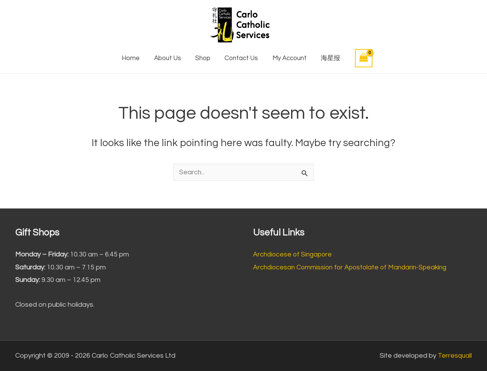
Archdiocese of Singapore (294, 254)
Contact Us (241, 58)
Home (134, 58)
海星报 (327, 58)
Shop (203, 58)
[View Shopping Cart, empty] (359, 58)
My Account (287, 58)
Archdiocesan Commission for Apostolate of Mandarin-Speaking (353, 267)
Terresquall (454, 355)
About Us (169, 58)
